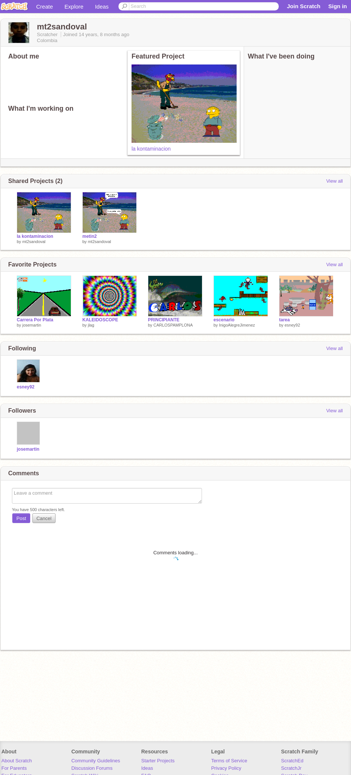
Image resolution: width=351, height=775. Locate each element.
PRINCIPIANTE (164, 319)
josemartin (31, 325)
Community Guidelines (95, 760)
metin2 (89, 236)
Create (44, 6)
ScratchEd (292, 760)
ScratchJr (291, 768)
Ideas (102, 6)
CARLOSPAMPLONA (173, 325)
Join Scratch (303, 6)
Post (21, 518)
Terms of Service (229, 760)
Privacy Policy (226, 768)
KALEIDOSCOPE (100, 319)
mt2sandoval (33, 241)
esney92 (292, 325)
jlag (91, 325)
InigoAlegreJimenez (237, 325)
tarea (284, 319)
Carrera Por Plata (35, 319)
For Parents (14, 768)
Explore (73, 6)
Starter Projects (158, 760)
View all (334, 181)
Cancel (44, 518)
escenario (224, 319)
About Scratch (16, 760)
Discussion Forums (92, 768)
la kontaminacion (151, 149)
